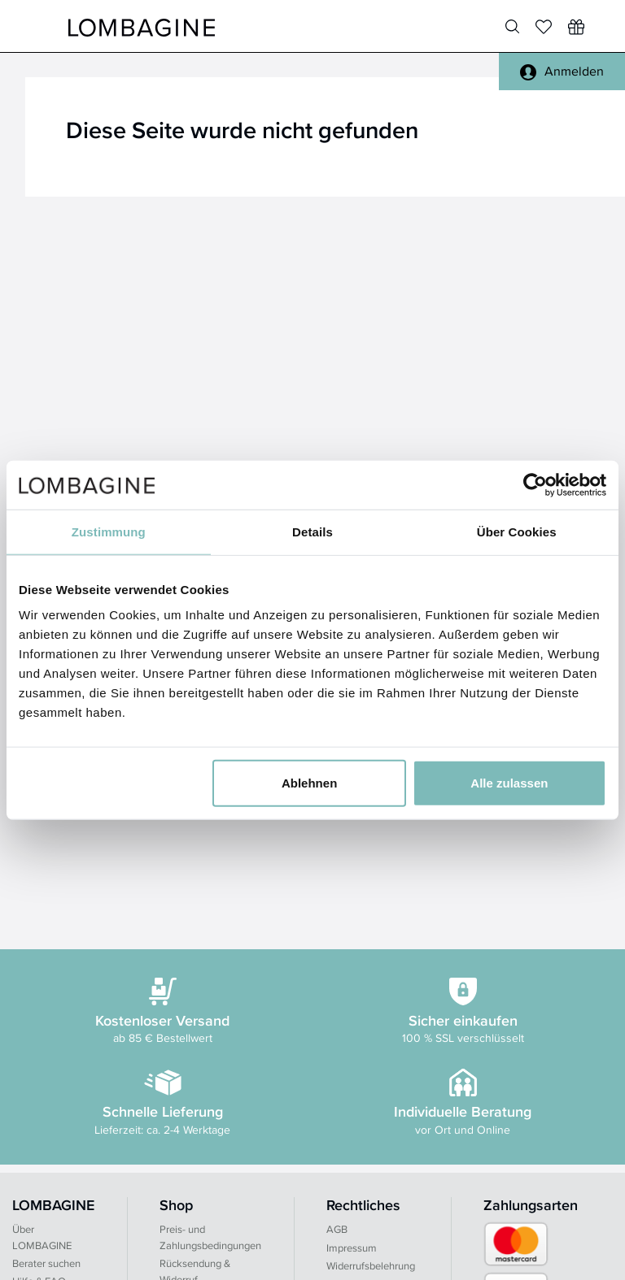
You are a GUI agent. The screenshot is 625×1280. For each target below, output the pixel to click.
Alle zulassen (509, 783)
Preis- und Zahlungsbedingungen (210, 1237)
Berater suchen (46, 1263)
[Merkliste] (543, 26)
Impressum (351, 1248)
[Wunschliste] (576, 26)
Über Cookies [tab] (517, 531)
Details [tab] (312, 531)
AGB (336, 1229)
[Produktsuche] (512, 27)
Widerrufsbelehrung (370, 1265)
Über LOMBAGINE (42, 1237)
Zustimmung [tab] (109, 531)
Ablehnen (309, 783)
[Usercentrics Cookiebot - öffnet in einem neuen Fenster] (535, 484)
